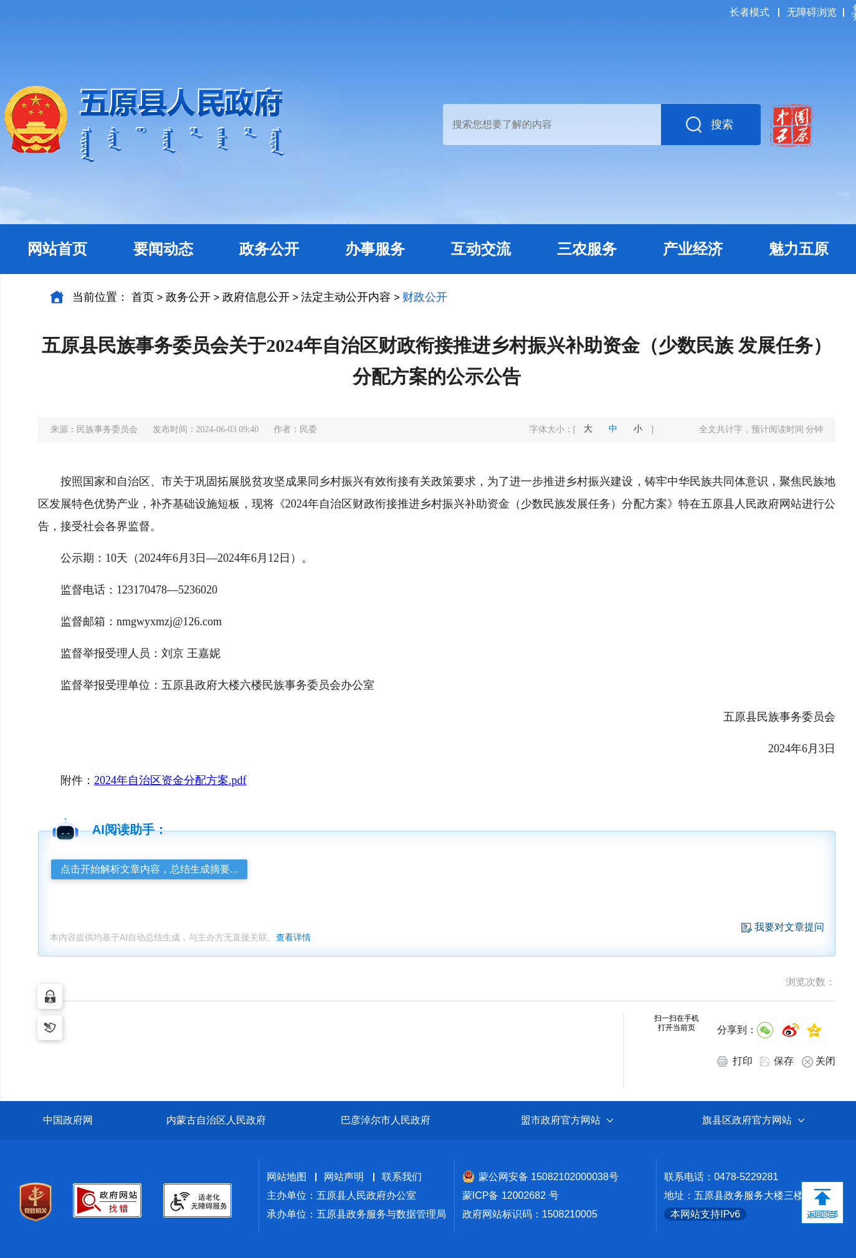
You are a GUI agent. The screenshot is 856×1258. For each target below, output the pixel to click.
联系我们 (402, 1176)
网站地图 (287, 1176)
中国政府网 (68, 1120)
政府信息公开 (256, 297)
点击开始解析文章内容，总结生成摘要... (149, 869)
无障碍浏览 (812, 12)
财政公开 (424, 297)
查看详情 (293, 937)
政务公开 (188, 297)
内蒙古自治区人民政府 (216, 1120)
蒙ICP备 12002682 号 (510, 1195)
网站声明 (344, 1176)
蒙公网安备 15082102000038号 (540, 1176)
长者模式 (749, 12)
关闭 (818, 1061)
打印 (735, 1061)
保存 (784, 1061)
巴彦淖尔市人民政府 (385, 1120)
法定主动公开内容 (346, 297)
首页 (142, 297)
